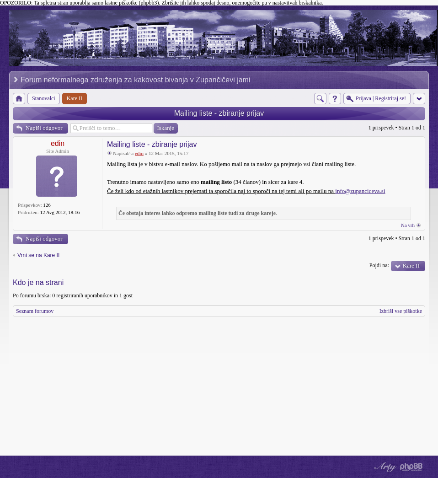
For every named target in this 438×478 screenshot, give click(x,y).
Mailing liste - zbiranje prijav (219, 113)
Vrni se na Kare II (38, 255)
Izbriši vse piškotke (400, 311)
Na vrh (408, 225)
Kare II (411, 265)
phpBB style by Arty (384, 467)
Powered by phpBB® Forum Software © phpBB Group (411, 467)
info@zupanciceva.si (360, 191)
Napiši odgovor (44, 127)
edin (57, 143)
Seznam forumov (34, 311)
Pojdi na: (379, 265)
